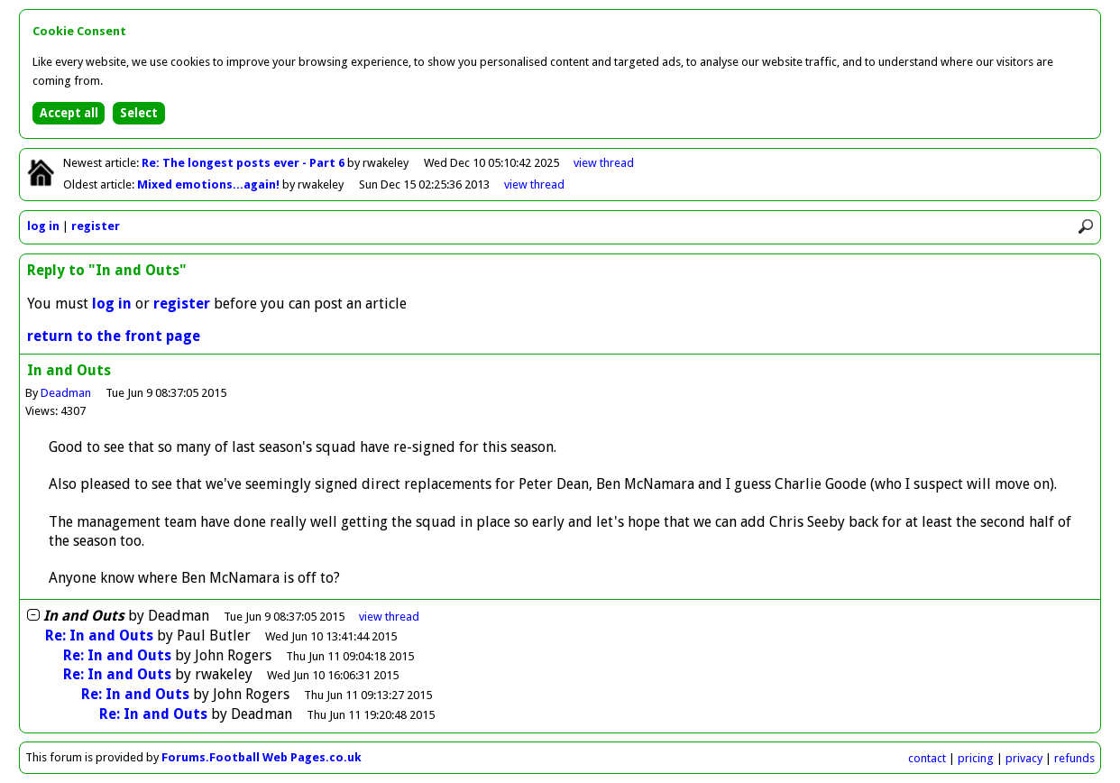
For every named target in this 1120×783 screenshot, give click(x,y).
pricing (976, 758)
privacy (1023, 758)
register (95, 226)
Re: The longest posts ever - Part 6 (244, 163)
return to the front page (113, 336)
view (604, 163)
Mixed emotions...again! (209, 184)
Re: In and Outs (99, 635)
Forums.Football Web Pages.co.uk (261, 757)
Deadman (66, 393)
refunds (1074, 758)
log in (43, 226)
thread (389, 616)
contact (927, 758)
